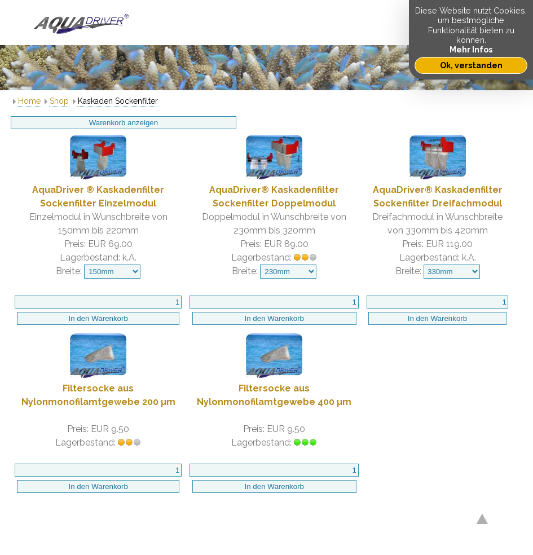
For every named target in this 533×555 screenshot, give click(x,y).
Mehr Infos (471, 49)
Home (29, 100)
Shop (59, 100)
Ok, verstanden (471, 65)
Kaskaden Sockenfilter (118, 100)
